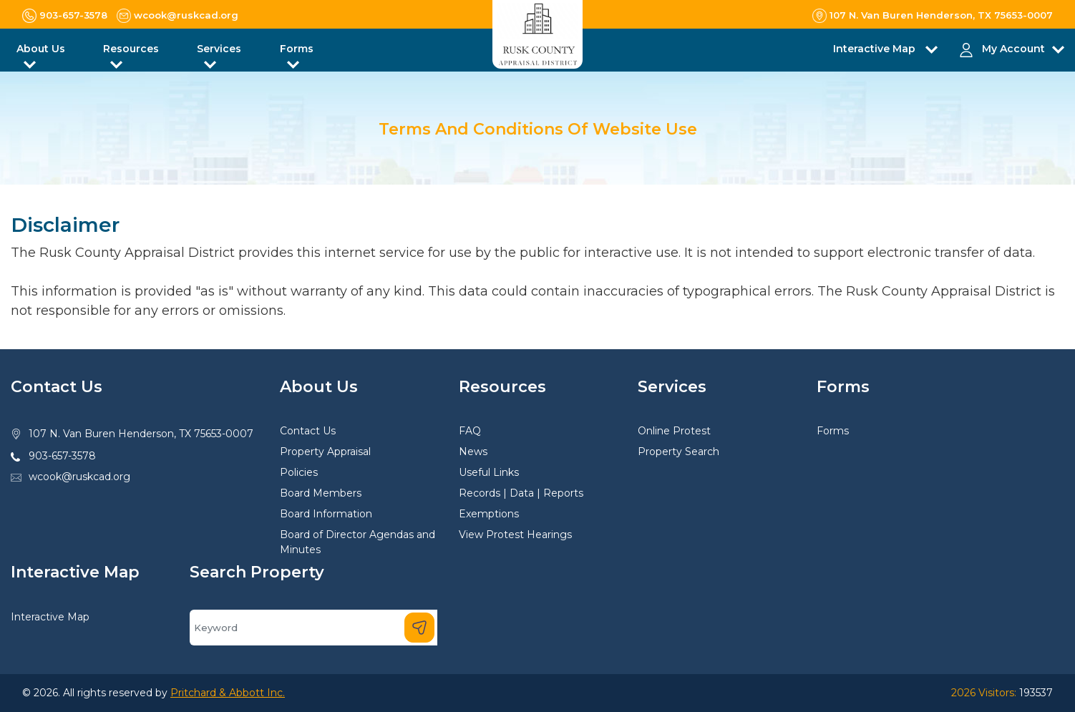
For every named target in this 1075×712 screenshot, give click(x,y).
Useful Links (489, 472)
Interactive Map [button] (875, 48)
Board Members (320, 493)
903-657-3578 (62, 455)
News (473, 451)
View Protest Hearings (515, 534)
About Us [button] (40, 48)
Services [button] (219, 48)
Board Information (326, 513)
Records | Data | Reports (521, 493)
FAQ (470, 430)
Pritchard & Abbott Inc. (227, 692)
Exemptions (489, 513)
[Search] (313, 627)
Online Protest (674, 430)
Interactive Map (50, 616)
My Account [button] (1013, 48)
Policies (299, 472)
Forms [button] (296, 48)
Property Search (678, 451)
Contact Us (308, 430)
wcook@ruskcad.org (79, 476)
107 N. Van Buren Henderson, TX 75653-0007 (141, 433)
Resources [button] (131, 48)
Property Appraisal (325, 451)
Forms (833, 430)
